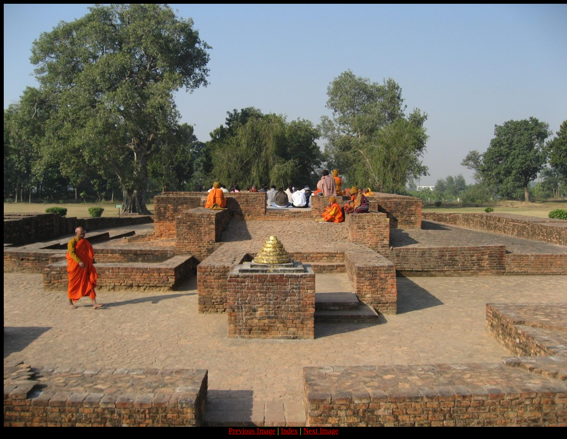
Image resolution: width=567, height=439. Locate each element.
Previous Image (252, 431)
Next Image (320, 431)
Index (289, 431)
